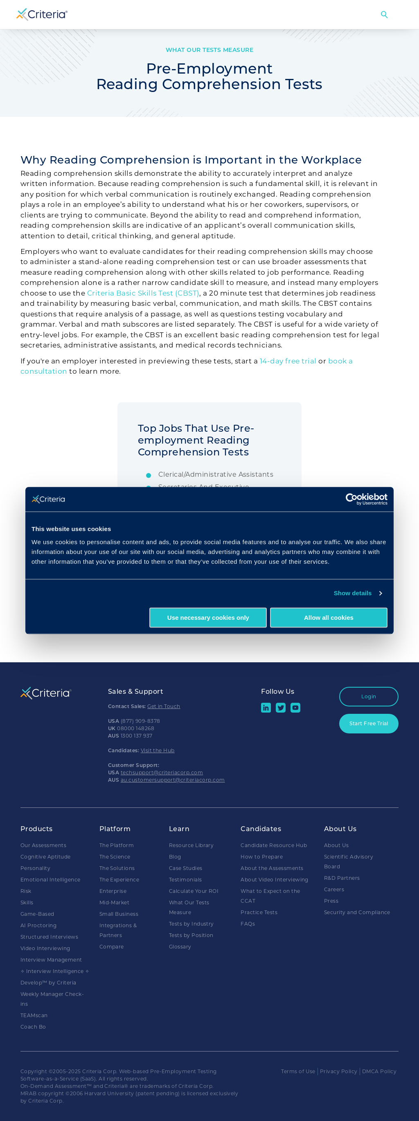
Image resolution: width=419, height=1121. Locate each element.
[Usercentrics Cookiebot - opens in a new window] (351, 499)
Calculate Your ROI (194, 891)
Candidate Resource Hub (274, 845)
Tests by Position (191, 935)
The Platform (116, 845)
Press (331, 901)
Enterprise (113, 891)
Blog (175, 857)
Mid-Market (114, 902)
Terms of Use (298, 1071)
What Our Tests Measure (210, 50)
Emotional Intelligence (50, 880)
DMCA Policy (379, 1071)
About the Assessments (272, 868)
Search (384, 14)
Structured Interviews (49, 937)
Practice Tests (259, 912)
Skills (27, 902)
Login (368, 696)
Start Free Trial (368, 723)
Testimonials (185, 880)
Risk (26, 891)
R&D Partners (342, 878)
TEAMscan (34, 1015)
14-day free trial (288, 361)
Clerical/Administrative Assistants (215, 474)
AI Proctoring (38, 925)
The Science (115, 857)
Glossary (180, 947)
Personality (35, 868)
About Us (336, 845)
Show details (353, 593)
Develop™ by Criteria (48, 983)
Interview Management (51, 960)
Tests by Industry (191, 924)
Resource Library (191, 845)
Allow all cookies (329, 617)
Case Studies (186, 868)
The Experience (119, 880)
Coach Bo (33, 1027)
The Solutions (117, 868)
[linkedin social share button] (266, 711)
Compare (111, 947)
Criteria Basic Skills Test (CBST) (143, 293)
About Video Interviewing (275, 880)
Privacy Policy (339, 1071)
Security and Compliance (357, 912)
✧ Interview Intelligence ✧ (54, 971)
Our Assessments (43, 845)
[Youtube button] (295, 711)
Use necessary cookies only (208, 617)
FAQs (248, 924)
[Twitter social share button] (281, 711)
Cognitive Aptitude (45, 857)
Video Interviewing (45, 948)
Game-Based (37, 914)
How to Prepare (262, 857)
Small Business (119, 914)
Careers (334, 889)
